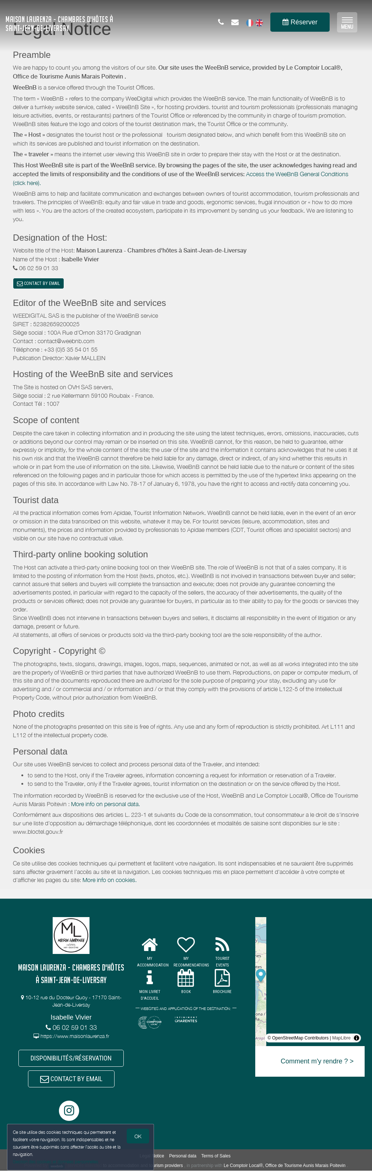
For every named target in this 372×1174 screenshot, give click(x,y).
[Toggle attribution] (356, 1039)
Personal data (182, 1159)
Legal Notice (152, 1159)
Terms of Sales (216, 1159)
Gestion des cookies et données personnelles (56, 1161)
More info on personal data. (105, 805)
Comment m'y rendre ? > (317, 1062)
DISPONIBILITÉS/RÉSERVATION (71, 1060)
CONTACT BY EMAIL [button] (38, 283)
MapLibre (341, 1039)
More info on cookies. (110, 881)
